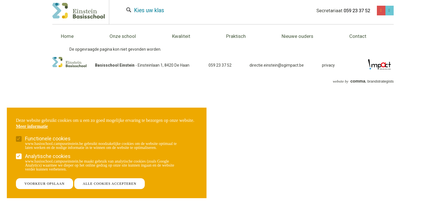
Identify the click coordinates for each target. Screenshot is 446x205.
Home (67, 36)
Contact (357, 36)
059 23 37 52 (357, 10)
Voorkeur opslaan (44, 184)
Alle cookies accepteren (109, 184)
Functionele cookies (48, 139)
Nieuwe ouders (297, 36)
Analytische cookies (48, 156)
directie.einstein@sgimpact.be (276, 65)
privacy (328, 65)
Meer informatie (32, 126)
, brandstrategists (363, 81)
